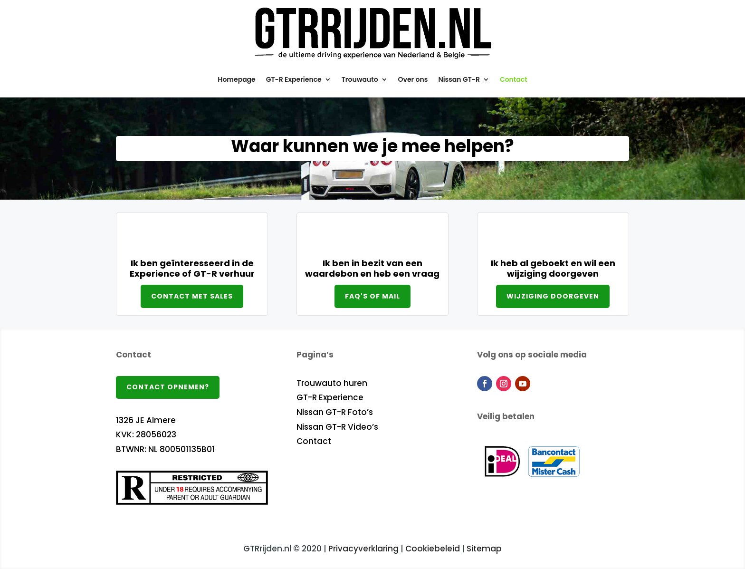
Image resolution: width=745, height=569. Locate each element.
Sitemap (484, 548)
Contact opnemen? (167, 387)
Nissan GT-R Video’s (337, 427)
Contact (513, 79)
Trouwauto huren (331, 383)
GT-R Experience (294, 79)
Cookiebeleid (432, 548)
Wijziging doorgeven (552, 296)
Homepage (236, 79)
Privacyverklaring (363, 548)
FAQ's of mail (372, 296)
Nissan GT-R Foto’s (334, 412)
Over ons (413, 79)
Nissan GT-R (459, 79)
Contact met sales (192, 296)
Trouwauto (360, 79)
